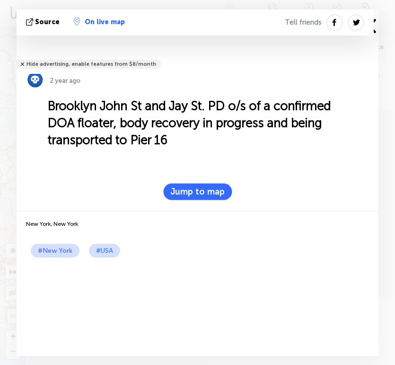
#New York (55, 251)
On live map (99, 22)
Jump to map (197, 192)
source (44, 22)
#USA (104, 251)
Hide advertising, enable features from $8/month (91, 64)
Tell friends (303, 22)
